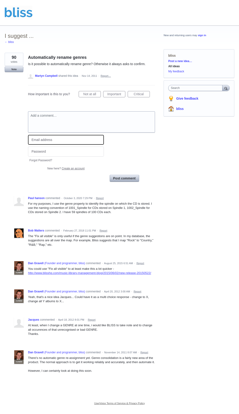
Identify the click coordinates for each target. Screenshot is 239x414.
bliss (172, 55)
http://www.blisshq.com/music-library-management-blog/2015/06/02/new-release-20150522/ (89, 273)
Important (116, 94)
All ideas (174, 66)
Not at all (92, 94)
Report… (106, 75)
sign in (202, 35)
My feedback (176, 71)
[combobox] (196, 88)
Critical (142, 94)
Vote (14, 69)
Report (100, 198)
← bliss (9, 42)
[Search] (226, 88)
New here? (65, 168)
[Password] (66, 152)
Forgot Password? (40, 160)
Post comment (124, 178)
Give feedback (187, 98)
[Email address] (66, 140)
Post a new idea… (180, 61)
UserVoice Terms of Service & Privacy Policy (119, 403)
